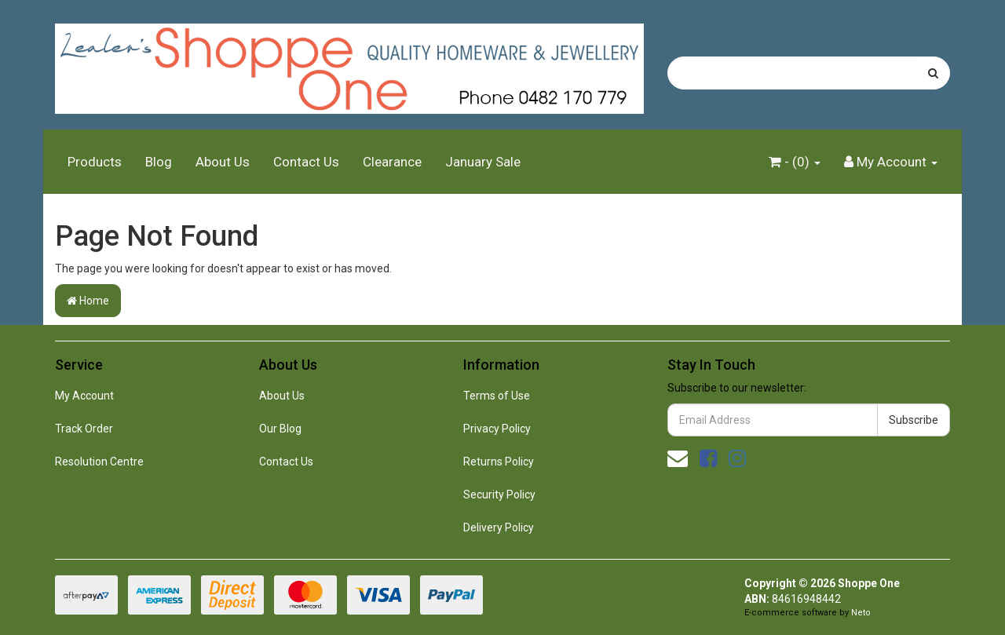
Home (88, 300)
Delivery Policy (498, 527)
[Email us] (677, 458)
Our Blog (280, 428)
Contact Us (306, 162)
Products (95, 162)
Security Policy (499, 494)
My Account (84, 395)
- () (794, 162)
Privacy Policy (497, 428)
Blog (158, 162)
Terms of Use (496, 395)
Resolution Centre (99, 461)
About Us (223, 162)
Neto (861, 613)
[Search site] (933, 73)
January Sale (483, 162)
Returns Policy (498, 461)
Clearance (392, 162)
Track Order (84, 428)
